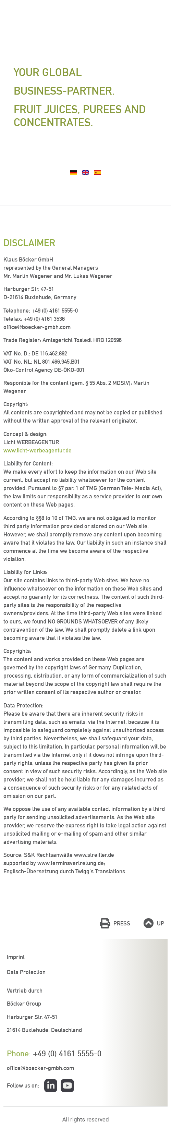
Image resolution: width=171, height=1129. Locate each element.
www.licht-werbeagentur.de (37, 450)
